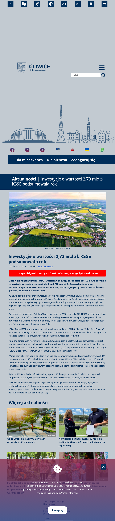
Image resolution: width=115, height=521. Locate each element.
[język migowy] (37, 4)
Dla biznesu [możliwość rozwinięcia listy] (57, 159)
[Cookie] (103, 467)
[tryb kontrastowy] (51, 4)
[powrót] (104, 4)
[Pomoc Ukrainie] (87, 150)
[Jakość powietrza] (102, 150)
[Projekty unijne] (58, 150)
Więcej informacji (69, 492)
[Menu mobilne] (102, 68)
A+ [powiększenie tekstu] (64, 3)
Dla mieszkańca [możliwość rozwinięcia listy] (29, 159)
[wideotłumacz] (24, 4)
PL (10, 3)
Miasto (50, 266)
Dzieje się (42, 266)
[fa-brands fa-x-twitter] (42, 150)
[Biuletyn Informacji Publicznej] (72, 150)
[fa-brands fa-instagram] (27, 150)
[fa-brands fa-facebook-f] (12, 150)
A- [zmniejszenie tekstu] (77, 3)
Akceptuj (57, 510)
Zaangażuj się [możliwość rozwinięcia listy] (83, 159)
